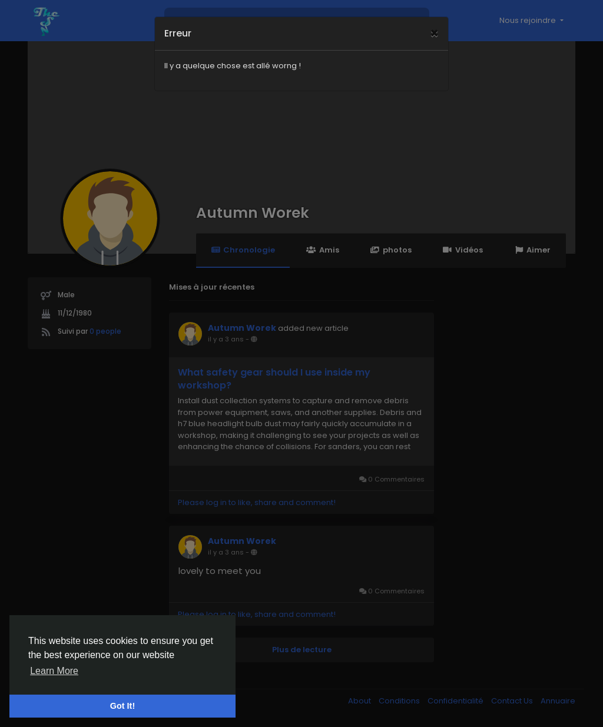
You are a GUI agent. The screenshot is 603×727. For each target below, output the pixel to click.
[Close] (434, 18)
